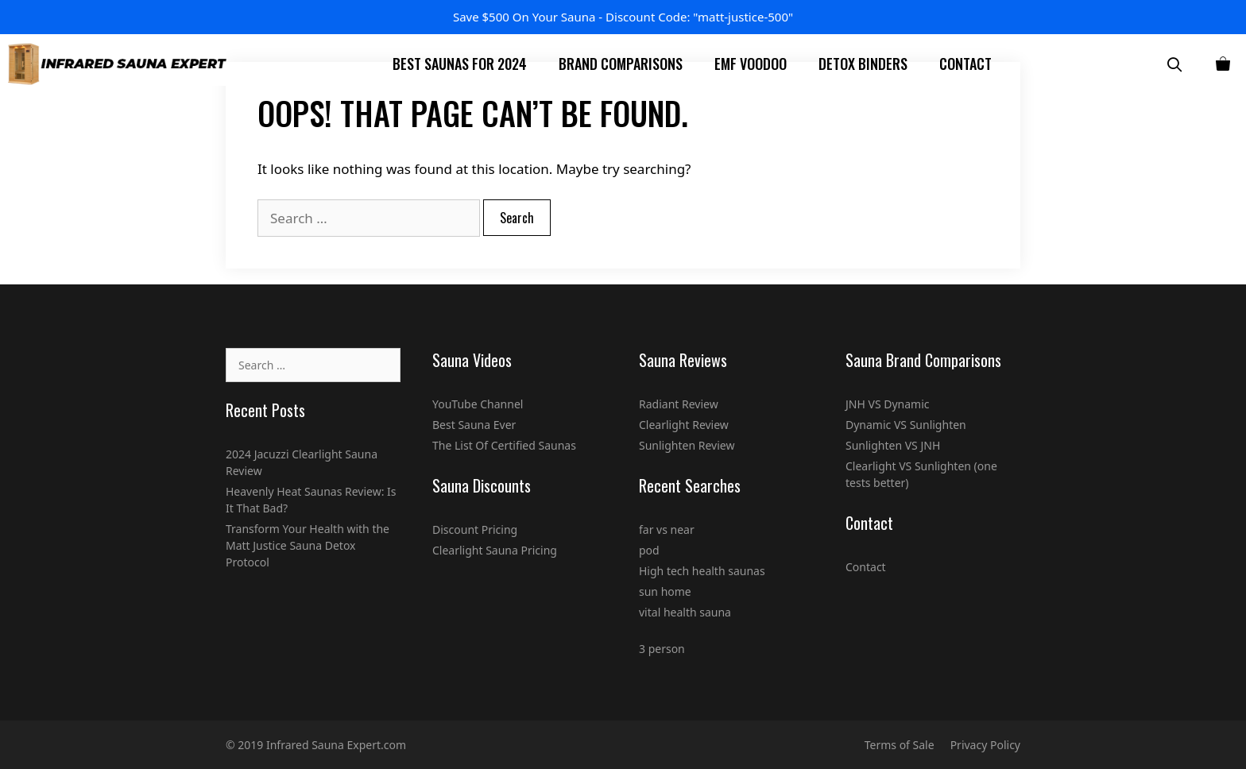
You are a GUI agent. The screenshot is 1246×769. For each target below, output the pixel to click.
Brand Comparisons (621, 63)
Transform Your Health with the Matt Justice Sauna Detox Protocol (307, 545)
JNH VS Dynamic (888, 404)
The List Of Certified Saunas (504, 445)
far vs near (667, 529)
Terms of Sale (899, 744)
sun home (665, 591)
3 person (662, 648)
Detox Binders (862, 63)
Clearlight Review (684, 424)
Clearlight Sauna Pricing (494, 550)
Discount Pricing (474, 529)
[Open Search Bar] (1175, 64)
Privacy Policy (985, 744)
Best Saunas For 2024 (460, 63)
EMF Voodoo (750, 63)
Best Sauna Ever (474, 424)
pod (649, 550)
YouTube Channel (477, 404)
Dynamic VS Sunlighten (906, 424)
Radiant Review (678, 404)
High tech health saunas (702, 570)
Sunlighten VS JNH (893, 445)
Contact (965, 63)
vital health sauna (685, 612)
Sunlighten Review (686, 445)
